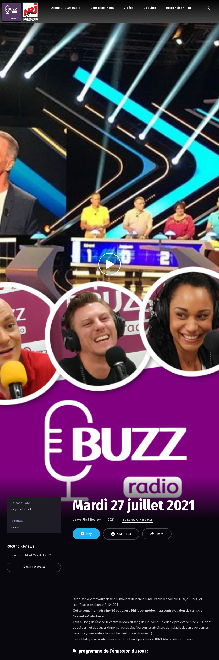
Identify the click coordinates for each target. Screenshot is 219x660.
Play (86, 534)
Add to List (121, 534)
